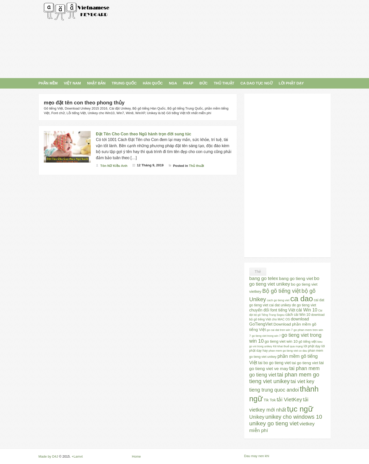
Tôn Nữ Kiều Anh (113, 166)
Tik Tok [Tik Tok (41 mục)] (270, 400)
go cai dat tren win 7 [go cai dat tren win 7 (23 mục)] (280, 329)
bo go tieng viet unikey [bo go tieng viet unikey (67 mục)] (284, 281)
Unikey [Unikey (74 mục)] (256, 417)
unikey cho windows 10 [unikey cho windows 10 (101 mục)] (293, 417)
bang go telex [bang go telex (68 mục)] (263, 278)
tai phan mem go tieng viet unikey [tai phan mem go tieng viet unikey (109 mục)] (284, 377)
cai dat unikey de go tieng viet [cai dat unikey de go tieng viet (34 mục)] (292, 305)
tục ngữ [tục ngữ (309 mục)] (300, 409)
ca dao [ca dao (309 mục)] (301, 298)
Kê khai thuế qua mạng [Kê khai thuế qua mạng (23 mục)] (288, 346)
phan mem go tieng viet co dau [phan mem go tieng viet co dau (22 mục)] (288, 350)
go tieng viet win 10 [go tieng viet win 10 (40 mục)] (281, 341)
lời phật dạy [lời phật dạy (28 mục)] (312, 346)
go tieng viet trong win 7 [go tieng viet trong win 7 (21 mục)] (266, 335)
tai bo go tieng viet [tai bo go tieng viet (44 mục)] (274, 363)
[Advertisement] (231, 38)
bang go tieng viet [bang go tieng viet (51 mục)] (296, 278)
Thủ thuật (196, 166)
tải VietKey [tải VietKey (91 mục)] (289, 399)
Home (136, 456)
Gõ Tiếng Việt (77, 11)
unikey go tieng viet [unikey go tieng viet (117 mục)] (274, 423)
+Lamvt (77, 456)
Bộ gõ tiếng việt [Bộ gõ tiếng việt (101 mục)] (281, 291)
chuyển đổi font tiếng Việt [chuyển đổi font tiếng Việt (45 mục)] (272, 310)
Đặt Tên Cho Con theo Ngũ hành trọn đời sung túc (143, 134)
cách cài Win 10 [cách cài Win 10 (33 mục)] (297, 315)
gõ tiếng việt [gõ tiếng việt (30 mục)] (307, 341)
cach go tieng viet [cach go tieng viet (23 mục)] (278, 300)
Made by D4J (48, 456)
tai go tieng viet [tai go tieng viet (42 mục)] (305, 363)
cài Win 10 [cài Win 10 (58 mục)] (306, 309)
